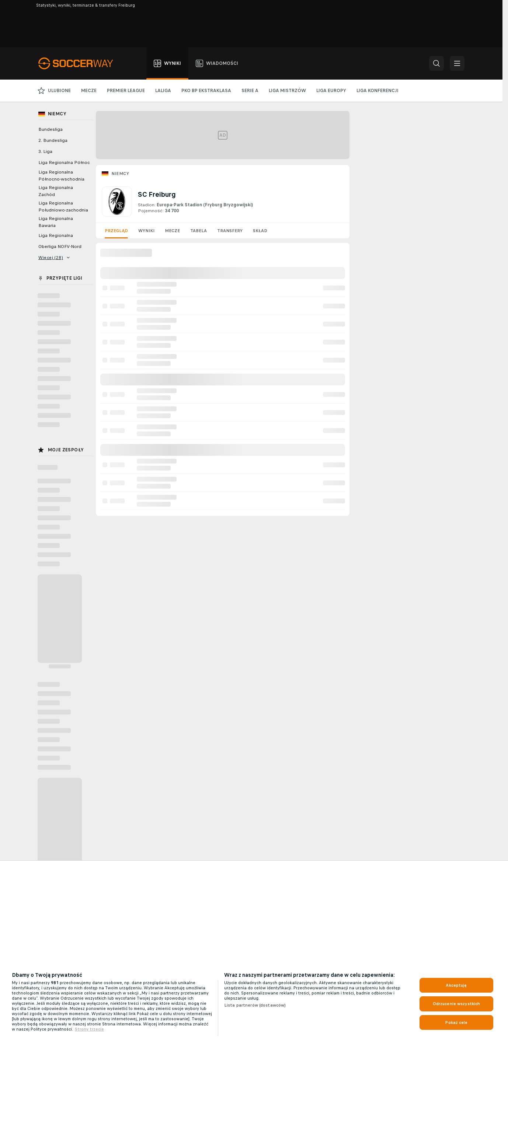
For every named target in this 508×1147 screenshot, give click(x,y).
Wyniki (146, 230)
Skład (260, 230)
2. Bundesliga (52, 140)
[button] (436, 63)
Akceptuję (456, 985)
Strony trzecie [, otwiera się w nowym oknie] (89, 1029)
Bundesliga (50, 129)
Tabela (198, 230)
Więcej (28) (54, 257)
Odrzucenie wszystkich (456, 1003)
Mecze (172, 230)
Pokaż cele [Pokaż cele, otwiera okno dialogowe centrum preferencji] (456, 1022)
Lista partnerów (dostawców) (255, 1005)
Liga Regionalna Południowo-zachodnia (63, 206)
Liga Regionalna (55, 235)
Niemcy (120, 173)
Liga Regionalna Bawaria (55, 222)
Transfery (230, 230)
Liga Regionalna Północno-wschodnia (61, 175)
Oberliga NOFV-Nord (59, 246)
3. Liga (45, 151)
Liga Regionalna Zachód (55, 191)
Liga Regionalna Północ (64, 162)
